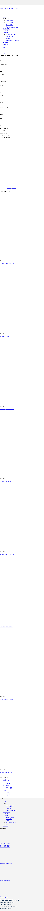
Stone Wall (9, 807)
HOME (4, 802)
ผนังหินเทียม (6, 785)
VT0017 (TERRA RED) (6, 772)
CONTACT (5, 826)
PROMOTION (6, 812)
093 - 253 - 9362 (5, 847)
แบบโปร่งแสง (9, 794)
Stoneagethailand (5, 880)
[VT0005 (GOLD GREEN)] (11, 694)
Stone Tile (8, 808)
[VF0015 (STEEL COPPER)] (11, 548)
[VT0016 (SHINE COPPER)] (11, 258)
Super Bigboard (10, 789)
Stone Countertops (11, 810)
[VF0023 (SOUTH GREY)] (11, 330)
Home (1, 8)
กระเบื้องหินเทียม (7, 780)
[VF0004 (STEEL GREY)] (11, 621)
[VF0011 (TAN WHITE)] (11, 476)
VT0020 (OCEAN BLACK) (7, 409)
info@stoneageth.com (6, 864)
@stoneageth (4, 897)
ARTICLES (5, 824)
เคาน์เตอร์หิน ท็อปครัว (8, 796)
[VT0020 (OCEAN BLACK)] (11, 403)
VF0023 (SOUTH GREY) (6, 336)
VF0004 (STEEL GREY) (6, 627)
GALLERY (5, 814)
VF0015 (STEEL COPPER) (7, 554)
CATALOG (5, 815)
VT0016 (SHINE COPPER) (7, 264)
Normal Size (9, 787)
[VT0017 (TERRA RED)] (11, 766)
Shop (6, 8)
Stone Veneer (9, 805)
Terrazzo (8, 784)
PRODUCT (5, 803)
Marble (8, 782)
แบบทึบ (16, 8)
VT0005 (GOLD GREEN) (6, 699)
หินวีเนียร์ (11, 8)
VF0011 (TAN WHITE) (5, 482)
